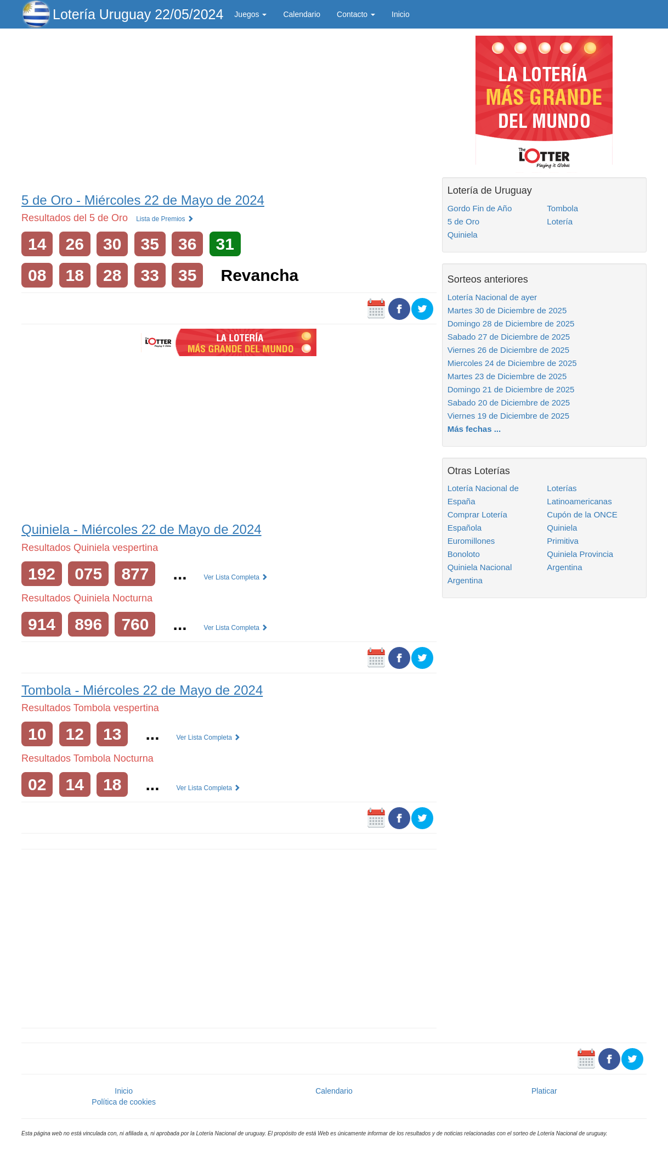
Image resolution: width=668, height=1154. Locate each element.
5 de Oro (463, 221)
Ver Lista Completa (236, 577)
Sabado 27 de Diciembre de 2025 (509, 336)
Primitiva (563, 540)
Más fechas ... (474, 429)
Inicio (401, 14)
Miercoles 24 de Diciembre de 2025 (512, 363)
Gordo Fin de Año (480, 208)
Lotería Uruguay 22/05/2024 (138, 14)
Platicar (544, 1091)
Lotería (560, 221)
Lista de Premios (165, 219)
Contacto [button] (356, 14)
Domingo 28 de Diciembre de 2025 (511, 323)
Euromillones (471, 540)
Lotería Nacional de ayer (492, 297)
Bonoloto (464, 554)
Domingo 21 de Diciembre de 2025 (511, 389)
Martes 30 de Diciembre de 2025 (507, 310)
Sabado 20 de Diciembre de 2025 (509, 402)
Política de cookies (124, 1101)
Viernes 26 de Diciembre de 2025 (508, 349)
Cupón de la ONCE (582, 514)
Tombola (562, 208)
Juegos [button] (250, 14)
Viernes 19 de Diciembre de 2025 (508, 415)
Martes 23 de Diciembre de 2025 (507, 376)
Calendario (301, 14)
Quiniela (463, 234)
